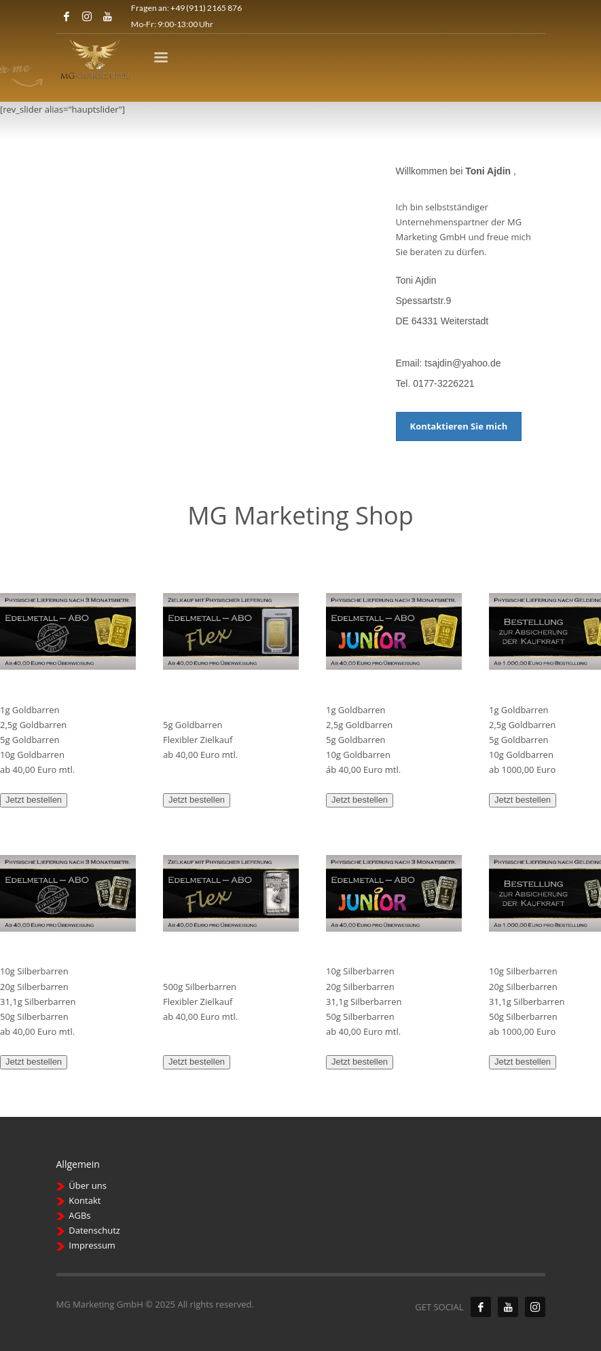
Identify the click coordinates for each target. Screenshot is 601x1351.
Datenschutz (94, 1230)
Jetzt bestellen (33, 800)
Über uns (88, 1185)
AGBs (79, 1215)
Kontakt (85, 1200)
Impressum (92, 1245)
